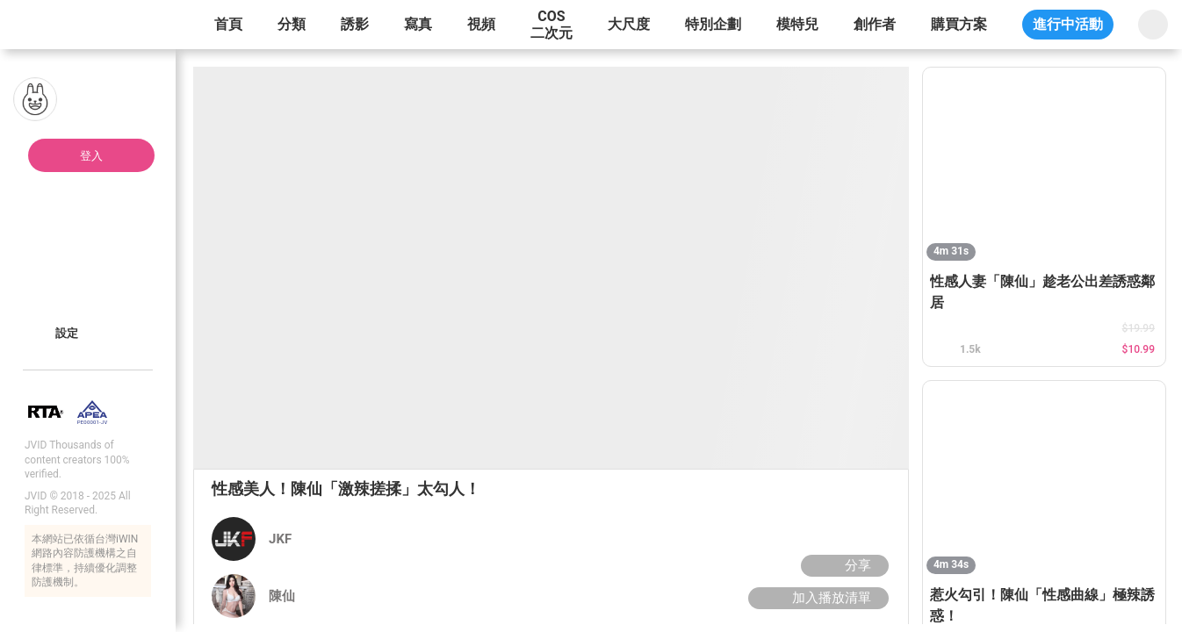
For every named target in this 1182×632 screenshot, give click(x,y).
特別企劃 (713, 24)
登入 (91, 155)
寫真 (418, 24)
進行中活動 (1068, 24)
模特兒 (797, 24)
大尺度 (629, 24)
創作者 (875, 24)
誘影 (355, 24)
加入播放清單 (816, 598)
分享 (842, 565)
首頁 (228, 24)
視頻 (481, 24)
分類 (291, 24)
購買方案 (959, 24)
